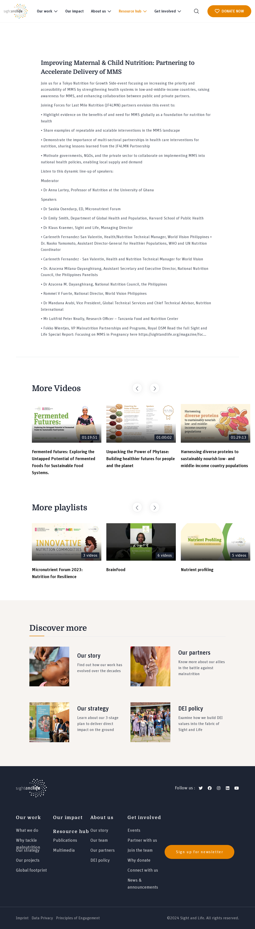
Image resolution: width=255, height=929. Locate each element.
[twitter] (200, 788)
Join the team (140, 850)
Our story (99, 830)
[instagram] (218, 788)
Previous (134, 385)
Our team (99, 840)
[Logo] (31, 788)
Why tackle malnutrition (28, 842)
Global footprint (31, 870)
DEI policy (100, 860)
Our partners (102, 850)
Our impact (74, 11)
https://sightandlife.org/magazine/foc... (172, 334)
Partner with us (142, 840)
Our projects (28, 860)
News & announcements (143, 882)
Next (152, 385)
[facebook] (209, 788)
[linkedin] (227, 788)
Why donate (139, 860)
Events (134, 830)
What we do (27, 830)
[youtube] (236, 788)
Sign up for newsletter (199, 852)
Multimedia (64, 850)
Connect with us (143, 870)
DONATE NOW (229, 11)
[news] (202, 852)
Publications (65, 840)
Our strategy (28, 850)
